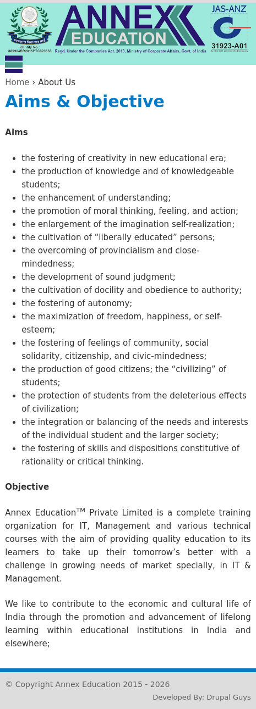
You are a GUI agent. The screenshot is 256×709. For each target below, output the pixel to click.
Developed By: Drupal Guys (201, 697)
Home (17, 82)
